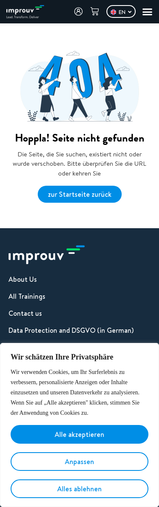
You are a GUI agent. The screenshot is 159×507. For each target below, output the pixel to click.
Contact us (25, 313)
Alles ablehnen (79, 488)
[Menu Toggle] (147, 11)
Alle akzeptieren (79, 434)
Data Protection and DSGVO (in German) (71, 330)
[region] (79, 425)
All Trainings (26, 296)
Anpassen (79, 461)
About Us (22, 279)
